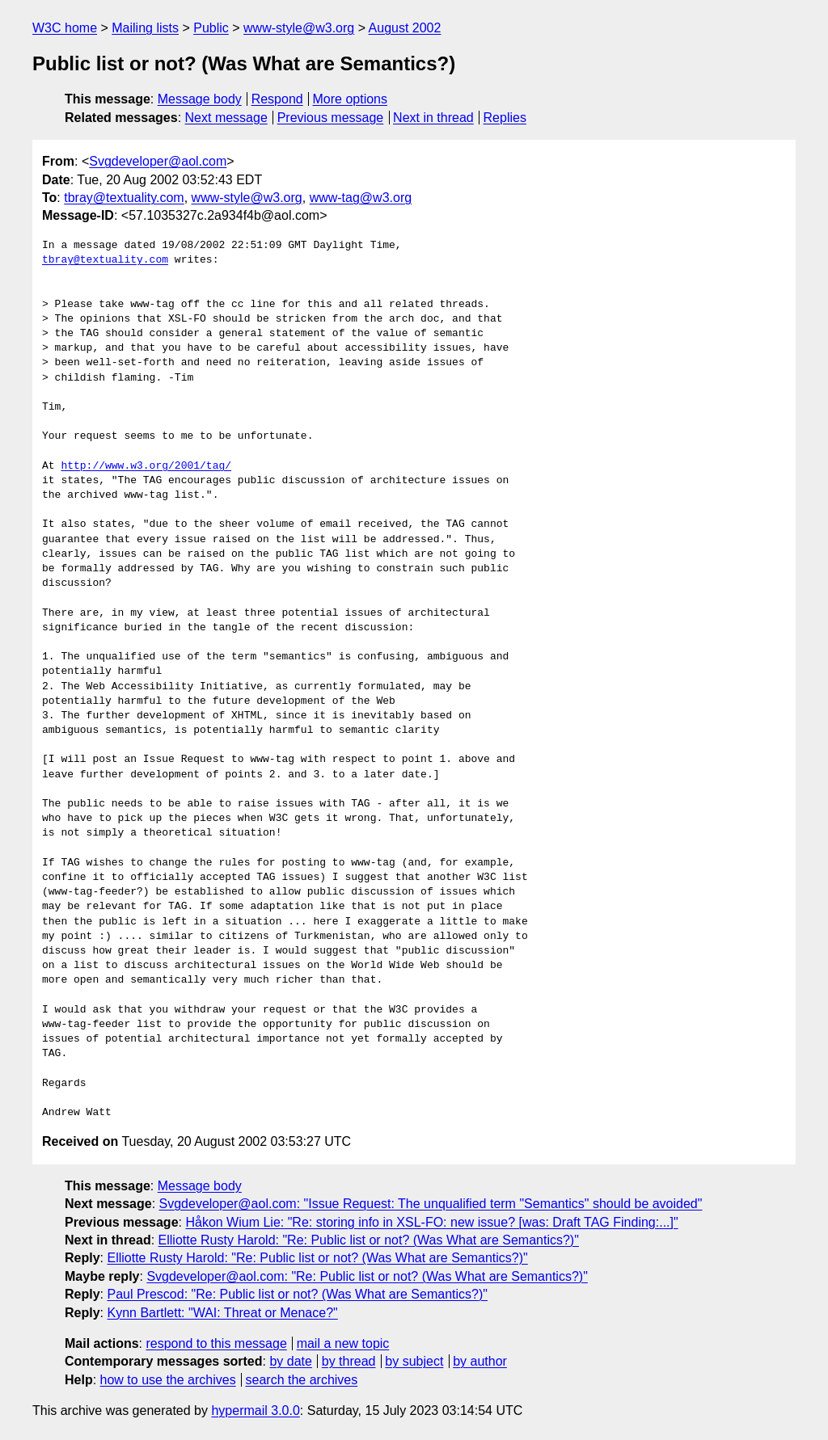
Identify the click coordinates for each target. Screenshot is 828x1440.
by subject (414, 1361)
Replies (505, 117)
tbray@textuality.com (124, 197)
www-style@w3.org (298, 28)
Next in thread (433, 117)
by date (290, 1361)
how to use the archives (168, 1380)
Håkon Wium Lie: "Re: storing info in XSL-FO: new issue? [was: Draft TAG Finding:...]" (431, 1222)
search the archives (302, 1380)
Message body (200, 99)
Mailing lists (145, 28)
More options (350, 99)
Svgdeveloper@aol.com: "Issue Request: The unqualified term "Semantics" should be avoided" (431, 1204)
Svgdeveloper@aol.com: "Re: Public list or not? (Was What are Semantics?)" (366, 1276)
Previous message (330, 117)
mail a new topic (343, 1343)
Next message (226, 117)
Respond (277, 99)
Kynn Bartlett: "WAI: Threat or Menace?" (222, 1313)
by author (480, 1361)
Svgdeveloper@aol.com (157, 161)
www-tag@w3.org (361, 197)
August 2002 (405, 28)
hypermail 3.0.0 (255, 1410)
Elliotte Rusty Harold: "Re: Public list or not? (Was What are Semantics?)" (368, 1240)
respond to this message (216, 1343)
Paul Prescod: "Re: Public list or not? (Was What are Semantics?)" (297, 1294)
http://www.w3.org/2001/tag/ (146, 466)
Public (211, 28)
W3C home (64, 28)
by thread (349, 1361)
